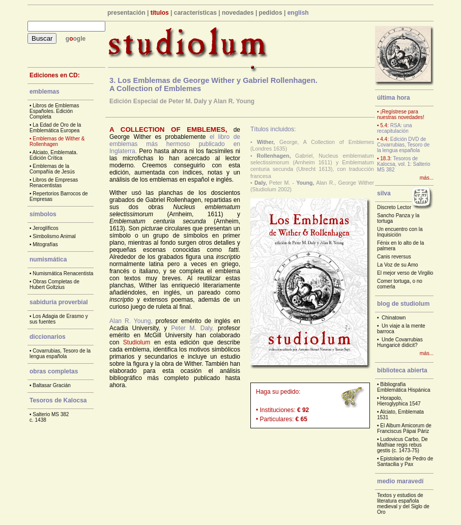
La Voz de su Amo (397, 265)
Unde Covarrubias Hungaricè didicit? (400, 342)
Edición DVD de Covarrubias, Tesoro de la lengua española (403, 144)
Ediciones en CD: (55, 75)
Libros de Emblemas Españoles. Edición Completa (54, 111)
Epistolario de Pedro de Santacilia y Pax (405, 461)
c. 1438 (38, 420)
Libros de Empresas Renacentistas (54, 182)
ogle (79, 38)
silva (384, 193)
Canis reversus (394, 256)
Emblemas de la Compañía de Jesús (52, 168)
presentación (126, 12)
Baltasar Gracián (51, 385)
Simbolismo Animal (54, 236)
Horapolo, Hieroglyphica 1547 (399, 400)
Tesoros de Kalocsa (58, 400)
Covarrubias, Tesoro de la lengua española (60, 353)
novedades (238, 12)
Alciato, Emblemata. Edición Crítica (54, 155)
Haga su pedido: (278, 391)
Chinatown (394, 317)
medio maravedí (400, 481)
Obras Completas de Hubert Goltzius (54, 284)
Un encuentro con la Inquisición (400, 232)
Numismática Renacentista (63, 273)
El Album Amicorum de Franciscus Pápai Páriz (404, 428)
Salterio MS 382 (51, 414)
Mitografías (45, 244)
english (298, 12)
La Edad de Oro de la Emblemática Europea (55, 127)
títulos (160, 12)
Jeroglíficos (46, 228)
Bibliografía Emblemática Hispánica (403, 387)
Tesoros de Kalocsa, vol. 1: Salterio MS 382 (403, 164)
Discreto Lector (394, 207)
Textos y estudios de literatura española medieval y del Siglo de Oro (403, 503)
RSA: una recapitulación (394, 128)
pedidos (270, 12)
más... (427, 178)
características (195, 12)
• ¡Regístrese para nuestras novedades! (400, 114)
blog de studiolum (403, 303)
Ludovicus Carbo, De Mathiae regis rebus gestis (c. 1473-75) (402, 444)
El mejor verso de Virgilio (405, 273)
